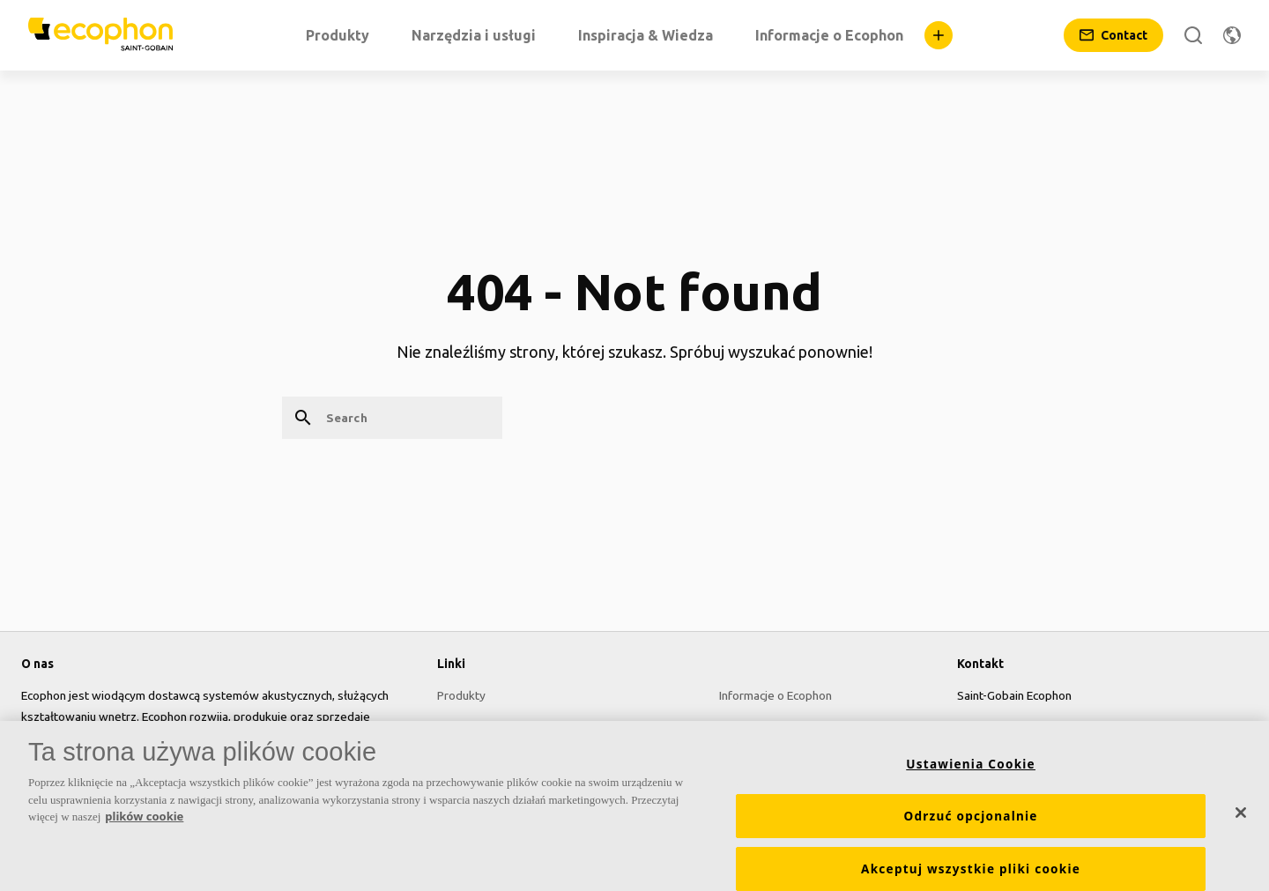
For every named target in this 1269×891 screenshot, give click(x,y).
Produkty (461, 695)
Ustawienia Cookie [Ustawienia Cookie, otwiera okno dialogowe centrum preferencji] (970, 772)
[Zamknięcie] (1240, 821)
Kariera (738, 727)
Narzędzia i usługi (484, 727)
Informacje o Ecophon (775, 695)
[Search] (1193, 35)
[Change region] (1232, 35)
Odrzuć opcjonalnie (970, 824)
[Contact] (1113, 35)
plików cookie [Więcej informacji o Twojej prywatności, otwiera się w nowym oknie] (144, 825)
